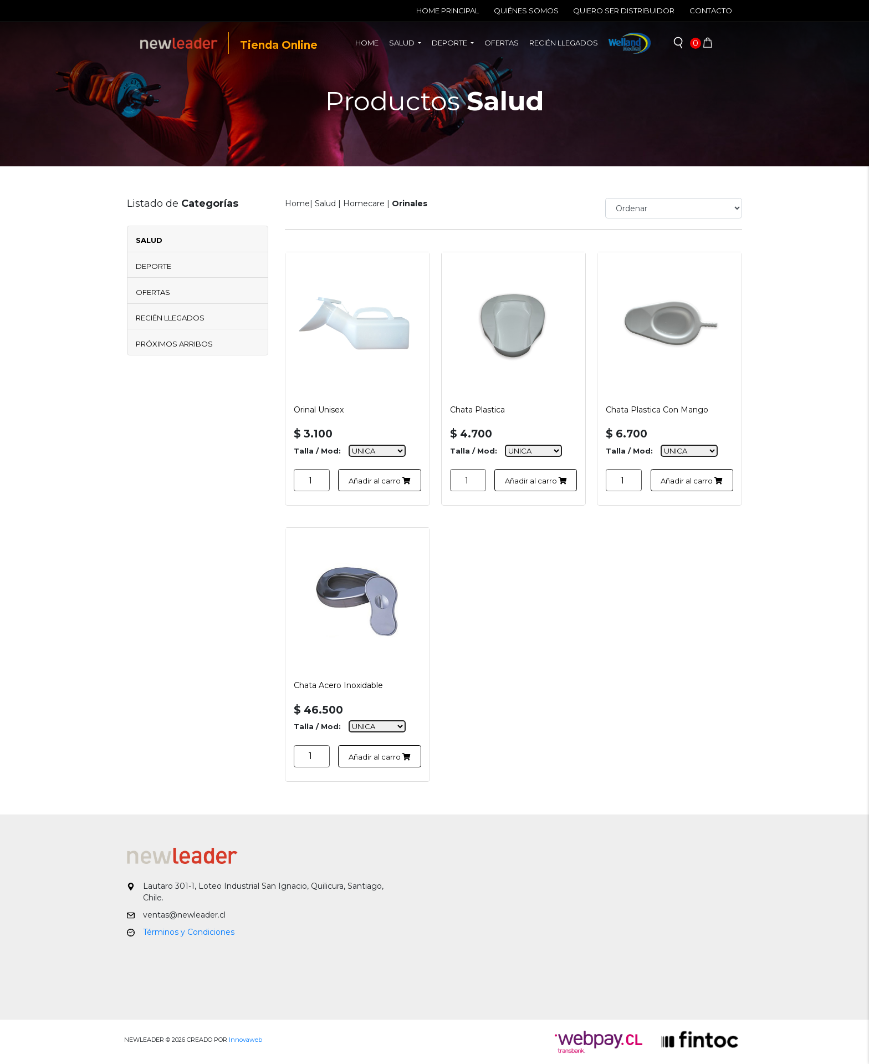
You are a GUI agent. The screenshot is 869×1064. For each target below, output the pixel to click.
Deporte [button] (450, 42)
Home (369, 42)
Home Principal (447, 10)
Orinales (409, 203)
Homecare (364, 203)
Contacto (710, 10)
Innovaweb (245, 1039)
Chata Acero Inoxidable (338, 685)
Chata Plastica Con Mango (657, 410)
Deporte (153, 266)
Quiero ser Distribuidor (623, 10)
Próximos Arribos (174, 343)
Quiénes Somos (526, 10)
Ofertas (501, 42)
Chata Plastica (477, 410)
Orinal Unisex (319, 410)
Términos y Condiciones (188, 932)
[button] (678, 43)
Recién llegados (563, 42)
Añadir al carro (380, 480)
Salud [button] (402, 42)
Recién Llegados (170, 317)
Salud (149, 240)
